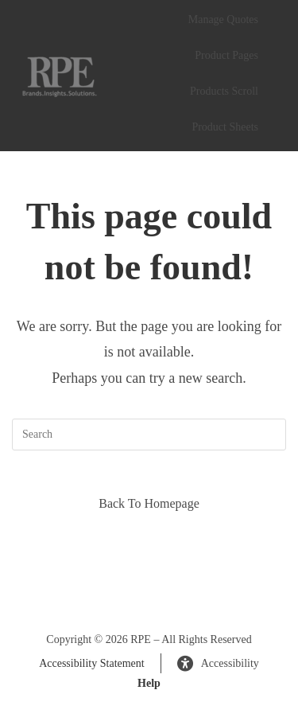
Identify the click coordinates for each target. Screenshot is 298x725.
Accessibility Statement (92, 663)
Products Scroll (224, 91)
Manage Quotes (223, 19)
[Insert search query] (149, 434)
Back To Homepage (149, 503)
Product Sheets (225, 127)
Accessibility (218, 664)
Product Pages (226, 55)
